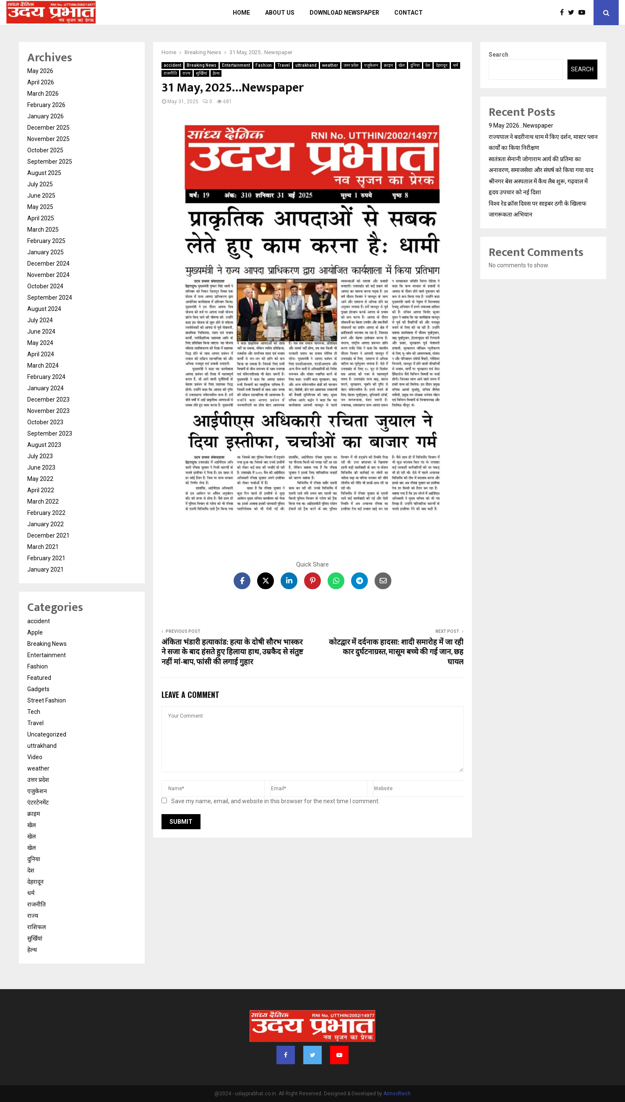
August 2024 (44, 309)
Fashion (263, 65)
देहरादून (442, 65)
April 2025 (40, 218)
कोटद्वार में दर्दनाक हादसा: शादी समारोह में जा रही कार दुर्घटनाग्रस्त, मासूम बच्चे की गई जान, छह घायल (396, 652)
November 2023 (48, 410)
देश (427, 65)
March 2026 (43, 93)
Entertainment (236, 65)
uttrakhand (306, 65)
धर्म (455, 65)
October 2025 (45, 150)
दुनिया (415, 65)
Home (241, 12)
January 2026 (45, 116)
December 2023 (48, 399)
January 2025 (45, 252)
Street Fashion (46, 700)
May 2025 (40, 207)
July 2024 (40, 320)
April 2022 (40, 490)
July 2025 (40, 184)
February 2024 (46, 376)
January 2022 (45, 524)
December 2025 (48, 127)
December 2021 (48, 535)
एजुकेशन (371, 65)
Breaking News (201, 65)
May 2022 (40, 478)
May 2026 (40, 71)
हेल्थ (216, 73)
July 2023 (40, 456)
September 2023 (49, 433)
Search (498, 54)
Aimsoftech (397, 1094)
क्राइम (388, 65)
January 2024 (45, 388)
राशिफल (36, 927)
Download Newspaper (344, 12)
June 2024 (41, 331)
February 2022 (46, 512)
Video (34, 757)
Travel (283, 65)
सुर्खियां (201, 73)
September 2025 (49, 161)
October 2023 (45, 422)
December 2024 (48, 263)
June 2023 (41, 467)
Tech (33, 711)
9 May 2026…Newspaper (521, 125)
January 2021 (45, 569)
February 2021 (46, 558)
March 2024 (43, 365)
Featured (39, 677)
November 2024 (48, 275)
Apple (35, 632)
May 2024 (40, 342)
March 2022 (43, 501)
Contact (408, 12)
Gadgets (38, 689)
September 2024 (49, 297)
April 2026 (40, 82)
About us (279, 12)
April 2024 (40, 354)
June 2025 (41, 195)
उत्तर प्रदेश (351, 65)
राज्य (186, 73)
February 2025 (46, 241)
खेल (401, 65)
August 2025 (44, 173)
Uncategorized (46, 734)
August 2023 (44, 444)
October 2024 (45, 286)
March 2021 (43, 546)
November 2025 (48, 139)
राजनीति (170, 73)
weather (330, 65)
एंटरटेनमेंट (38, 802)
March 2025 (43, 229)
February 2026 (46, 105)
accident (172, 65)
